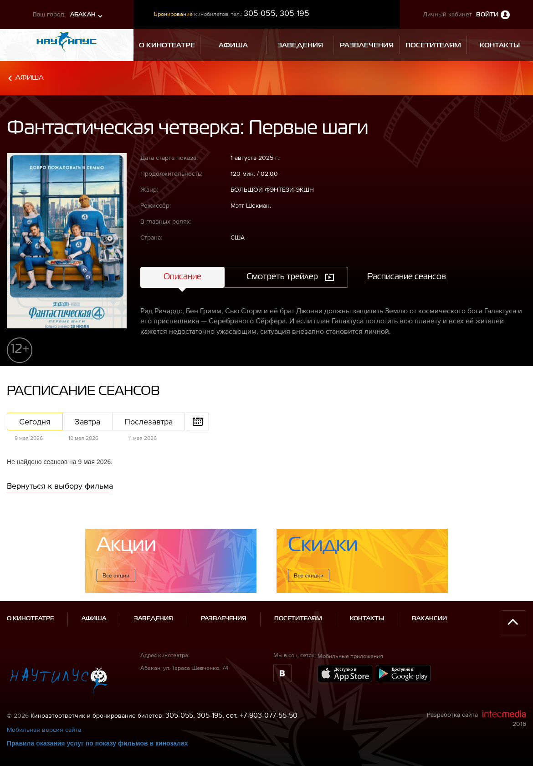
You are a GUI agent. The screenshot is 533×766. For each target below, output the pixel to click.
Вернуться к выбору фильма (60, 485)
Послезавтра (148, 421)
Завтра (87, 421)
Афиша (29, 77)
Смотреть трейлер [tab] (282, 277)
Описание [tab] (182, 277)
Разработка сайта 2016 (476, 718)
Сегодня (35, 421)
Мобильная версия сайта (44, 729)
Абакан (83, 15)
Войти (487, 15)
